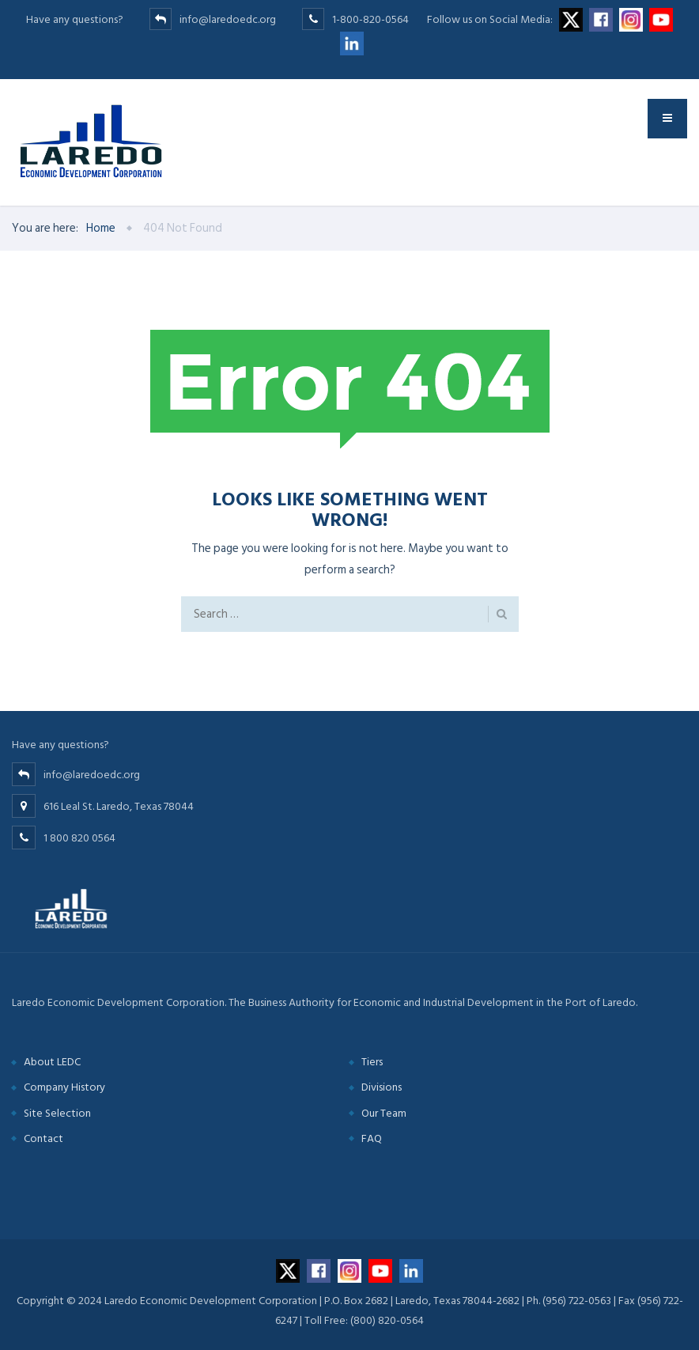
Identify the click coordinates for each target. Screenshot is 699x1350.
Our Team (383, 1113)
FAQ (371, 1138)
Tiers (372, 1062)
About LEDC (52, 1062)
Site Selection (57, 1113)
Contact (43, 1138)
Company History (64, 1087)
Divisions (381, 1087)
